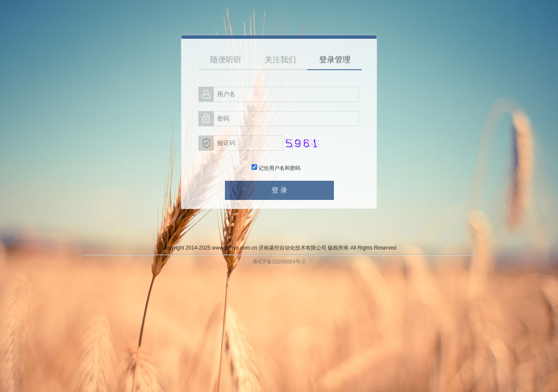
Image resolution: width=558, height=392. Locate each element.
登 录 (279, 190)
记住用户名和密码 (276, 168)
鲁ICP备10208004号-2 (279, 262)
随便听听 (226, 59)
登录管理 (334, 59)
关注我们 (280, 59)
